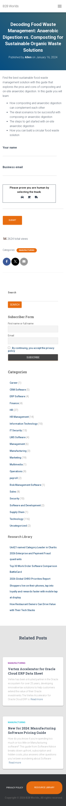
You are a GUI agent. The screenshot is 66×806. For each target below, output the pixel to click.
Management (17, 444)
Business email (30, 171)
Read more (37, 699)
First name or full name (21, 323)
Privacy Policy (14, 787)
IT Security (16, 430)
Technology (16, 519)
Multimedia (16, 464)
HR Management (19, 416)
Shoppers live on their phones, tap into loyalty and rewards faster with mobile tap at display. (34, 591)
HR (11, 410)
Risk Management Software (25, 485)
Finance (14, 403)
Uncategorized (18, 525)
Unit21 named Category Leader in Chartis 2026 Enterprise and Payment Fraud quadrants (33, 553)
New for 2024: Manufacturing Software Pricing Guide (32, 730)
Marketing (15, 457)
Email (11, 335)
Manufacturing (26, 250)
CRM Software (18, 389)
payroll (14, 478)
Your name (30, 152)
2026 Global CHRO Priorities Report (30, 578)
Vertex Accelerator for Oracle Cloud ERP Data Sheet (31, 671)
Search (12, 292)
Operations (16, 471)
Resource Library (44, 787)
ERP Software (17, 396)
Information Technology (23, 423)
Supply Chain (17, 512)
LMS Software (18, 437)
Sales (13, 491)
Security (14, 498)
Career (14, 382)
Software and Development (25, 505)
